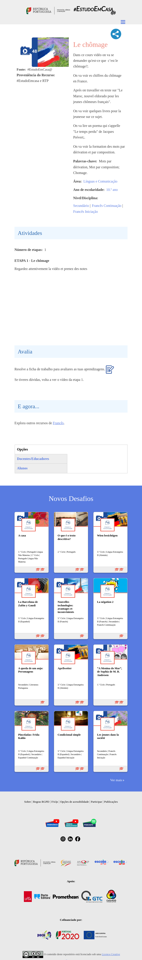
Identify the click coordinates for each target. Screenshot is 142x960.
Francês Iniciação (85, 211)
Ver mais (116, 780)
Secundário (81, 206)
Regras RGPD (41, 801)
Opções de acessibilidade (74, 801)
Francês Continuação (106, 206)
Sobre (27, 801)
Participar (96, 801)
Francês (58, 423)
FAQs (54, 801)
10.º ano (112, 190)
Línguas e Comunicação (100, 181)
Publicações (111, 801)
